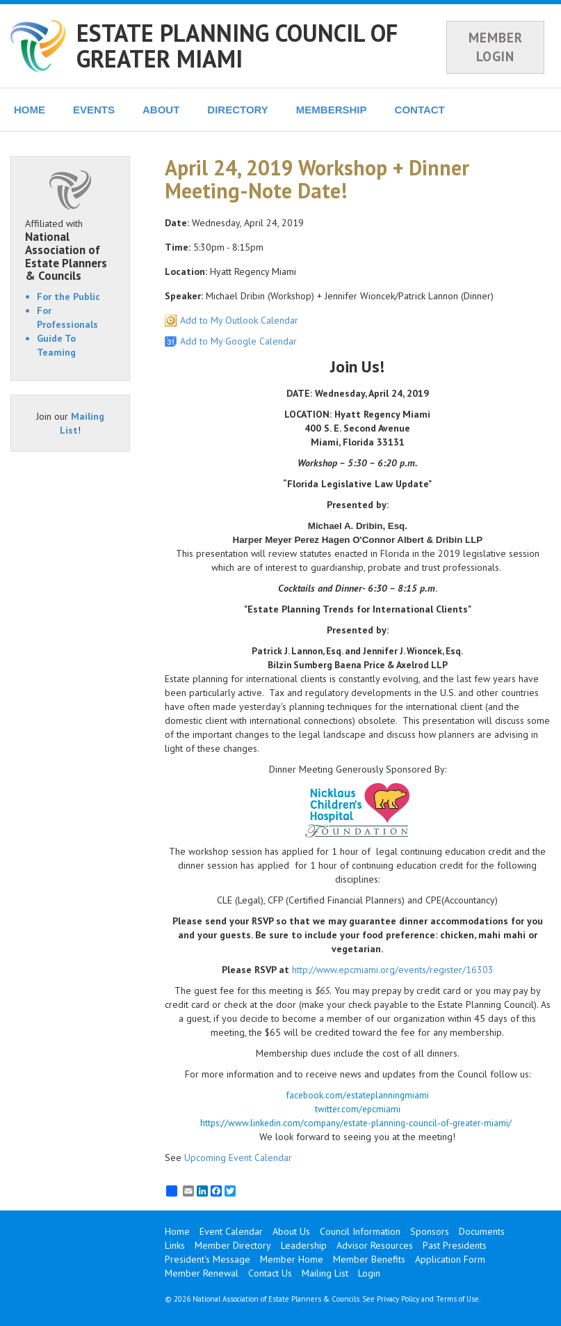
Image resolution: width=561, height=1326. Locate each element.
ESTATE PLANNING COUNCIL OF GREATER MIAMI (237, 45)
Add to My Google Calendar (238, 341)
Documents (482, 1231)
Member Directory (233, 1245)
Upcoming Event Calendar (238, 1157)
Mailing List (325, 1273)
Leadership (304, 1245)
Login (369, 1273)
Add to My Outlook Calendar (239, 320)
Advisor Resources (374, 1245)
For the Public (68, 296)
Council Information (360, 1231)
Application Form (450, 1259)
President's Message (207, 1259)
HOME (29, 110)
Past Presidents (455, 1245)
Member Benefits (369, 1259)
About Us (291, 1231)
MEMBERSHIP (331, 110)
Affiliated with (70, 250)
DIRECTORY (237, 110)
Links (175, 1245)
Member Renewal (201, 1273)
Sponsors (429, 1231)
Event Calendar (231, 1231)
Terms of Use (457, 1299)
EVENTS (94, 110)
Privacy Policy (398, 1299)
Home (177, 1231)
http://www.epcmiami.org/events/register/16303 (393, 969)
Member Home (291, 1259)
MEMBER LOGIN (496, 47)
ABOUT (161, 110)
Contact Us (270, 1273)
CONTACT (420, 110)
